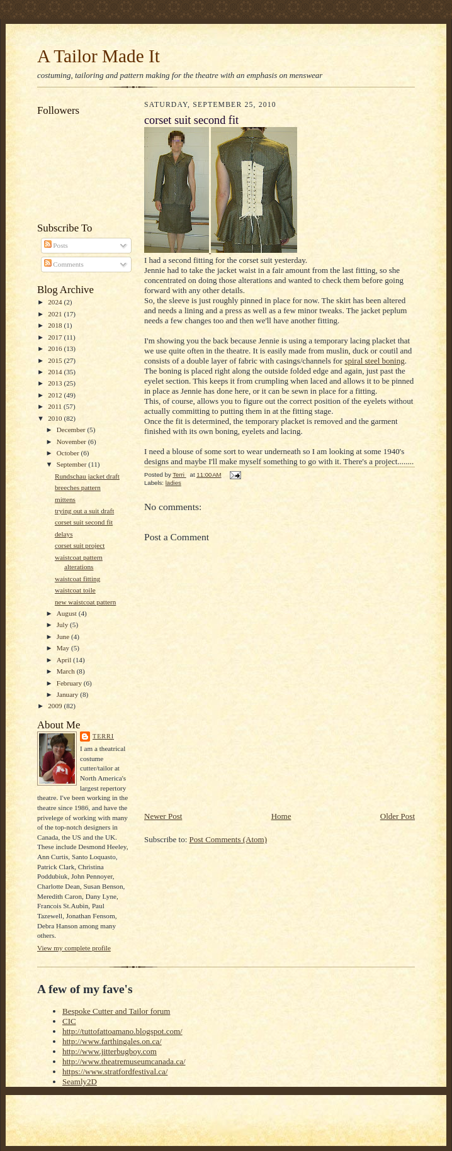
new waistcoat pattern (85, 602)
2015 (56, 360)
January (69, 694)
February (70, 683)
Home (281, 816)
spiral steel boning (374, 360)
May (64, 648)
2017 (56, 337)
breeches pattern (78, 487)
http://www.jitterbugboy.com (109, 1051)
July (63, 624)
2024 (56, 302)
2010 (56, 418)
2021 (56, 314)
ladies (173, 482)
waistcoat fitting (77, 578)
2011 (56, 406)
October (69, 453)
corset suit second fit (84, 522)
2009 (56, 705)
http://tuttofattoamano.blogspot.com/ (122, 1031)
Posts (56, 245)
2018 (56, 325)
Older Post (397, 816)
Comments (64, 264)
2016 (56, 348)
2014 (56, 371)
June (64, 636)
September (73, 464)
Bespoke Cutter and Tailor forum (116, 1011)
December (72, 429)
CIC (69, 1021)
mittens (65, 499)
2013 (56, 383)
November (72, 441)
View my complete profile (74, 948)
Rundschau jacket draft (87, 476)
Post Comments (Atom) (228, 839)
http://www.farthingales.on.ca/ (112, 1041)
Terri (103, 736)
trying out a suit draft (84, 510)
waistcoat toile (75, 590)
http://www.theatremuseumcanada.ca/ (124, 1061)
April (65, 660)
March (67, 671)
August (68, 613)
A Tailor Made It (98, 56)
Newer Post (163, 816)
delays (64, 534)
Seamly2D (79, 1081)
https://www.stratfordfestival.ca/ (114, 1071)
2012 (56, 395)
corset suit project (80, 545)
